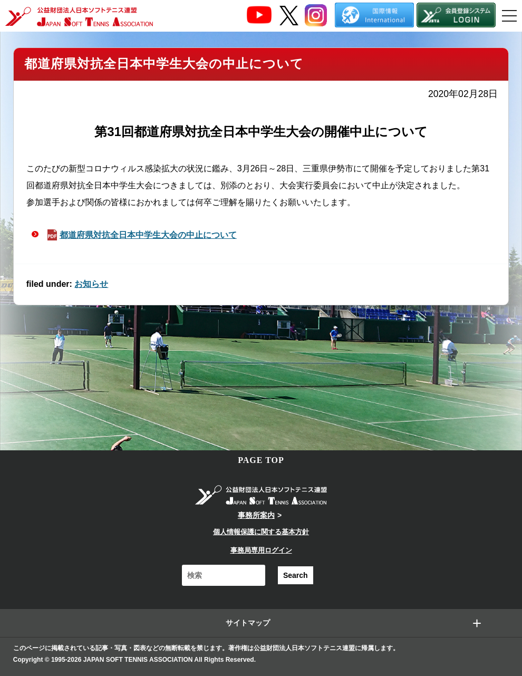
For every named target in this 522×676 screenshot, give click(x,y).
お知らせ (91, 283)
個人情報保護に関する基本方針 (261, 532)
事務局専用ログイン (261, 550)
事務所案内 (256, 515)
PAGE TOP (261, 460)
